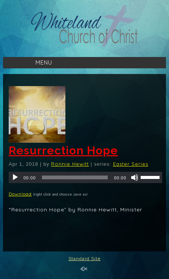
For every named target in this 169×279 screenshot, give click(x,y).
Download (20, 194)
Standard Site (84, 258)
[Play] (15, 177)
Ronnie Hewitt (70, 164)
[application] (85, 177)
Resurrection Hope (63, 150)
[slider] (75, 177)
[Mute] (134, 177)
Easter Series (130, 164)
